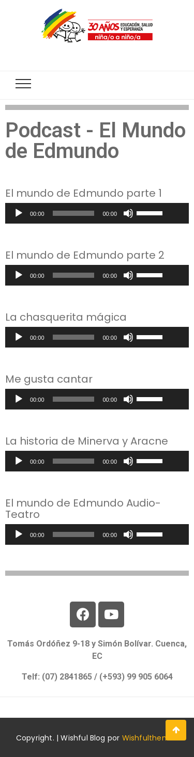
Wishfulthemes (150, 738)
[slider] (74, 213)
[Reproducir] (18, 213)
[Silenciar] (128, 213)
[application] (97, 213)
